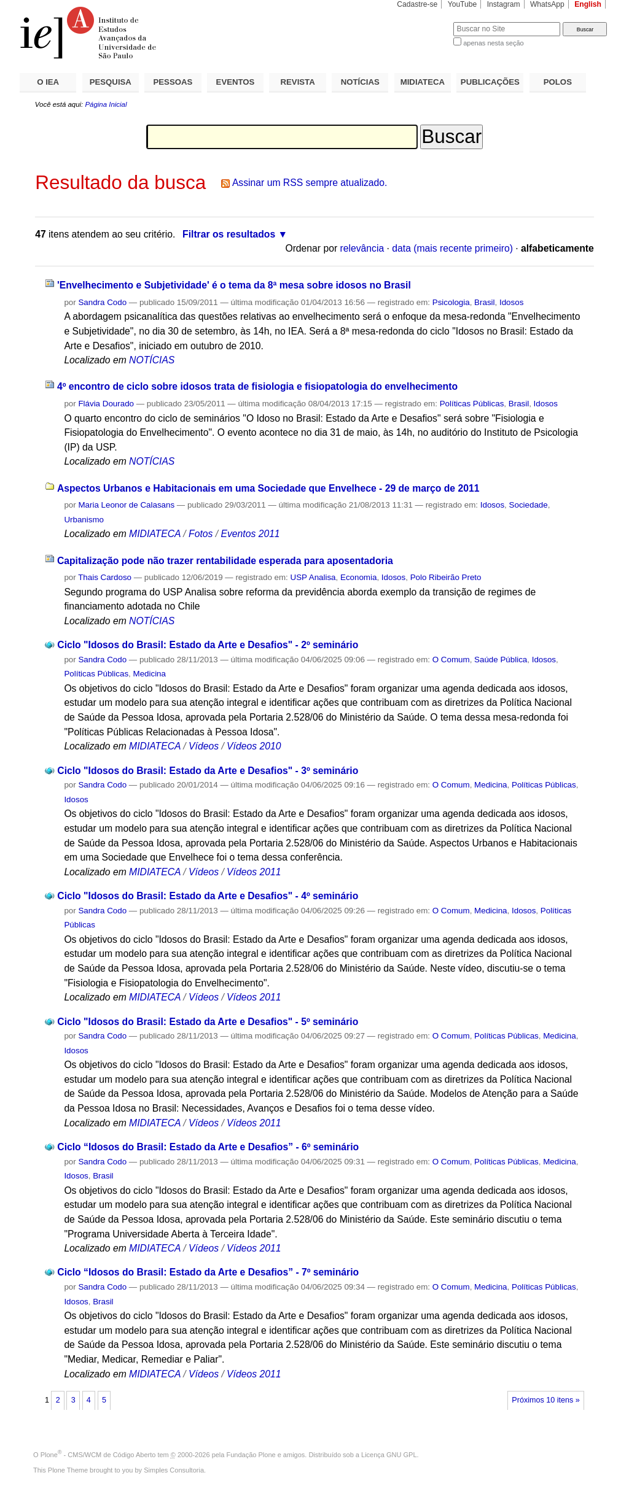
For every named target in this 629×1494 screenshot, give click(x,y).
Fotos (201, 533)
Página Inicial (106, 104)
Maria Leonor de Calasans (126, 504)
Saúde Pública (500, 659)
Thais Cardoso (104, 577)
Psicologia (451, 302)
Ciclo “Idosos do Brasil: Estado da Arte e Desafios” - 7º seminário (208, 1272)
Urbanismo (84, 519)
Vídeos (204, 746)
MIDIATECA (422, 82)
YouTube (462, 4)
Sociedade (528, 504)
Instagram (503, 4)
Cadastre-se (417, 4)
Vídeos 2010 (254, 746)
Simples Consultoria (174, 1470)
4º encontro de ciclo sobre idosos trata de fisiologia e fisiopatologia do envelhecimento (257, 386)
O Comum (451, 659)
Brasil (484, 302)
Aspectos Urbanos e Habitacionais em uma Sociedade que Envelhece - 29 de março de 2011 (268, 488)
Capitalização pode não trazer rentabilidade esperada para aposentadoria (225, 560)
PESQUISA (110, 82)
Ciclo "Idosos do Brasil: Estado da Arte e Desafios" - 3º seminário (207, 770)
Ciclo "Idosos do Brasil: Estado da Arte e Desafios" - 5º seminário (207, 1021)
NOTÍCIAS (360, 82)
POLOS (558, 82)
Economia (358, 577)
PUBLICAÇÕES (490, 82)
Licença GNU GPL (388, 1454)
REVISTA (298, 82)
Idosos (511, 302)
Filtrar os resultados (228, 234)
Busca (423, 21)
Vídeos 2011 (254, 872)
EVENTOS (235, 82)
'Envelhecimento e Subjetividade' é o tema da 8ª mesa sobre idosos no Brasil (234, 285)
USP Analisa (313, 577)
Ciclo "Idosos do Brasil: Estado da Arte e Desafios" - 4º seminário (207, 896)
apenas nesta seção (493, 43)
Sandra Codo (102, 302)
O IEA (48, 82)
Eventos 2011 (250, 533)
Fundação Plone (251, 1454)
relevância (362, 248)
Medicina (149, 673)
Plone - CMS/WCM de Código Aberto (98, 1454)
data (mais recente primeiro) (452, 248)
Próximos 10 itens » (545, 1400)
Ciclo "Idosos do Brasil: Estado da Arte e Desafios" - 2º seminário (207, 645)
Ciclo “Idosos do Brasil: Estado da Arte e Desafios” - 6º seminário (208, 1147)
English (587, 4)
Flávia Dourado (106, 403)
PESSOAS (173, 82)
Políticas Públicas (472, 403)
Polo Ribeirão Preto (446, 577)
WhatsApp (547, 4)
